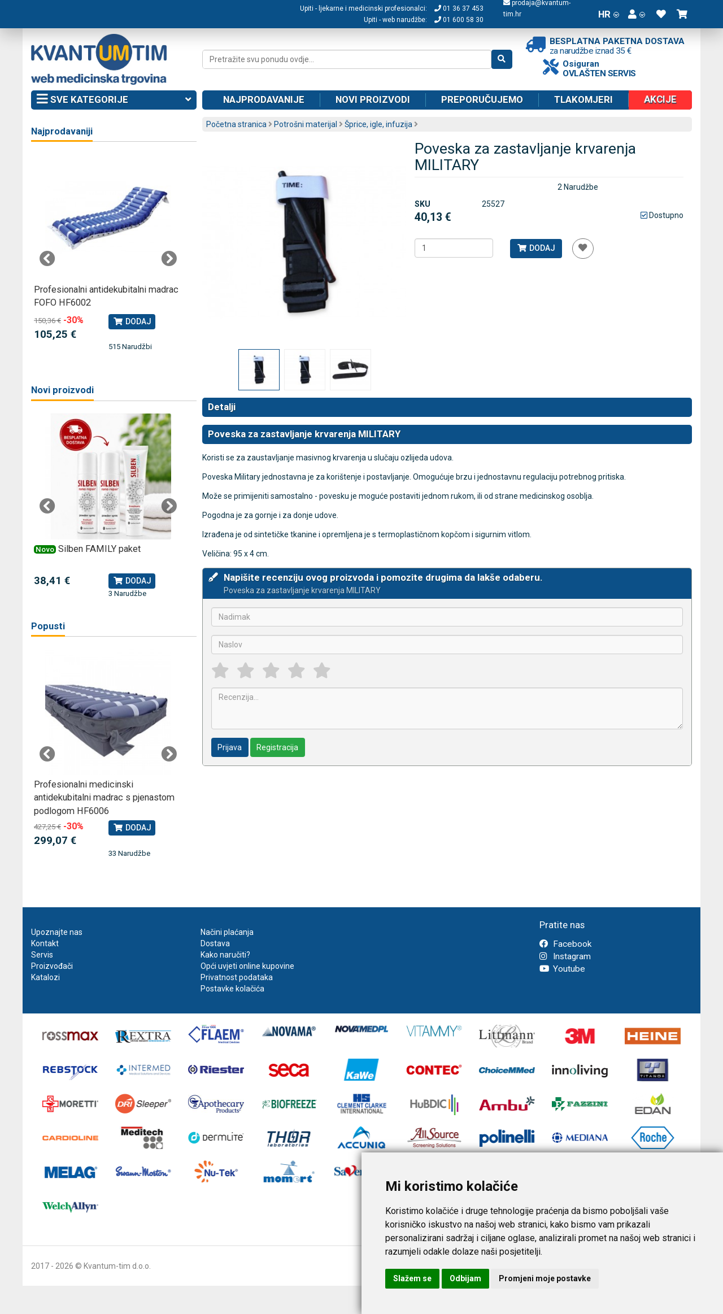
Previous (47, 259)
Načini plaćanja (227, 932)
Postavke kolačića (232, 988)
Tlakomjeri (583, 99)
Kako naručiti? (225, 954)
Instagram (565, 956)
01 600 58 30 (459, 20)
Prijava (229, 747)
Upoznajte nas (56, 932)
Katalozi (45, 977)
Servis (42, 954)
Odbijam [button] (465, 1278)
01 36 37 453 (459, 8)
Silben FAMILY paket (99, 548)
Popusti (48, 626)
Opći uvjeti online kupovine (247, 966)
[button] (637, 14)
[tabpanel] (108, 253)
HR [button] (608, 14)
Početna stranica (236, 124)
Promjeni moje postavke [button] (545, 1278)
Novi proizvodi (373, 99)
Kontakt (45, 943)
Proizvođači (52, 966)
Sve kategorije (114, 100)
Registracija (277, 747)
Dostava (215, 943)
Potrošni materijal (305, 124)
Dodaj (535, 248)
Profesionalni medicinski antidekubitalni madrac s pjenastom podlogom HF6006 (104, 797)
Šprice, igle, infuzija (378, 124)
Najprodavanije (263, 99)
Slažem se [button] (412, 1278)
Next (169, 259)
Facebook (565, 944)
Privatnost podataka (237, 977)
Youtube (562, 969)
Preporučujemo (482, 99)
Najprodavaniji (62, 131)
